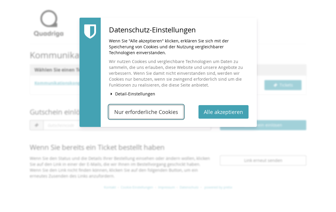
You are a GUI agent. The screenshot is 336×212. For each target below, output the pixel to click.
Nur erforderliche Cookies (146, 112)
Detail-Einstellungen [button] (132, 94)
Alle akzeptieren (223, 112)
